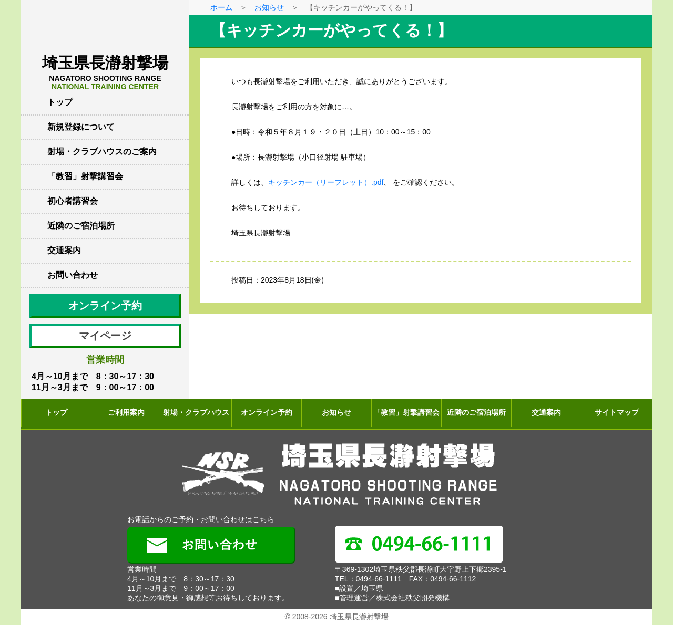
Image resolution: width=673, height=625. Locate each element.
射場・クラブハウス (196, 412)
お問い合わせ (72, 274)
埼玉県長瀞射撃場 (105, 72)
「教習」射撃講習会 (85, 176)
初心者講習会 (72, 200)
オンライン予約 (105, 305)
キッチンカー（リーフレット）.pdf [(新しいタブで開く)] (325, 182)
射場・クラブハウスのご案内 (102, 151)
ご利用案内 (126, 412)
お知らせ (269, 7)
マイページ (105, 335)
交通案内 (64, 250)
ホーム (221, 7)
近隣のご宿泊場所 (81, 225)
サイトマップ (617, 412)
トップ (60, 102)
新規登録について (81, 126)
